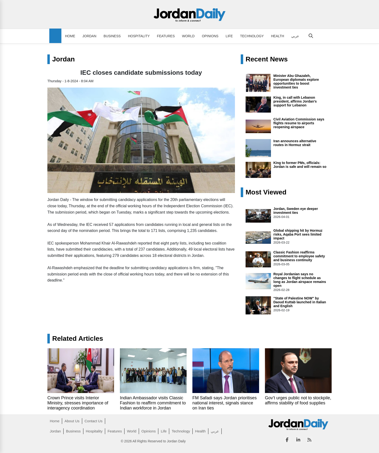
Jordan (89, 36)
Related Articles (77, 338)
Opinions (210, 36)
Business (112, 36)
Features (166, 36)
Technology (252, 36)
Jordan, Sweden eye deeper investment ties (295, 211)
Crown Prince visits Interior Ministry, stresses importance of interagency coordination (77, 402)
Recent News (267, 59)
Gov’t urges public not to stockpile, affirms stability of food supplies (298, 400)
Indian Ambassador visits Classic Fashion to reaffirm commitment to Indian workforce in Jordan (153, 402)
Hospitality (139, 36)
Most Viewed (266, 192)
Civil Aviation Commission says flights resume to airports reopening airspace (298, 123)
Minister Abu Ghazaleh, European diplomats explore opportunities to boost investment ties (296, 81)
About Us (72, 421)
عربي (295, 36)
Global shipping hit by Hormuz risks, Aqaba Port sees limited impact (297, 234)
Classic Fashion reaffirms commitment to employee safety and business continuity (299, 256)
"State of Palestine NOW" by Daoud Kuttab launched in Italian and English (299, 302)
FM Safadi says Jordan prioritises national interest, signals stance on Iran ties (224, 402)
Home (70, 36)
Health (277, 36)
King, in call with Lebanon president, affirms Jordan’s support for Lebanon (295, 101)
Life (229, 36)
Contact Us (93, 421)
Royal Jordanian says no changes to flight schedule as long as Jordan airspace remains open (299, 280)
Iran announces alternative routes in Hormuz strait (294, 143)
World (188, 36)
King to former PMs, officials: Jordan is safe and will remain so (299, 165)
